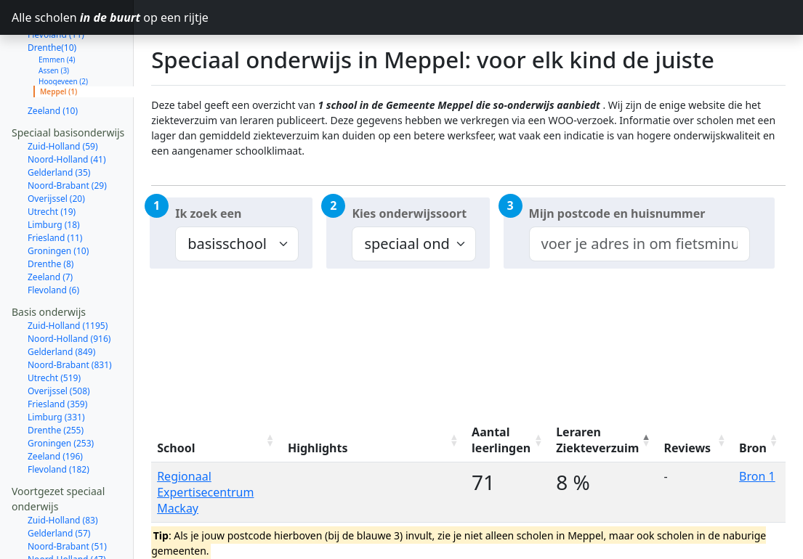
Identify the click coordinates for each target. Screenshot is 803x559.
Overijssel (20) (56, 147)
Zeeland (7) (50, 225)
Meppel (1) (58, 40)
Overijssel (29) (56, 521)
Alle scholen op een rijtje (73, 17)
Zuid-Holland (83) (63, 468)
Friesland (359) (57, 352)
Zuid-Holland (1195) (68, 274)
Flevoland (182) (58, 418)
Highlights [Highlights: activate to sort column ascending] (318, 448)
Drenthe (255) (56, 378)
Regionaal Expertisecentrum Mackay (205, 492)
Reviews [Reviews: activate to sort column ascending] (687, 448)
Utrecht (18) (52, 547)
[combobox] (640, 244)
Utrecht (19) (52, 160)
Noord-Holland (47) (67, 508)
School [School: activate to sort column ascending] (176, 448)
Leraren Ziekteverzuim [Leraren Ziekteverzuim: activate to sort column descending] (597, 440)
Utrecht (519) (54, 326)
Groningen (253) (61, 391)
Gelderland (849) (61, 300)
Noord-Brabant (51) (67, 495)
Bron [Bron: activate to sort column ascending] (753, 448)
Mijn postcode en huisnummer (617, 213)
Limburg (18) (54, 173)
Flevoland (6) (53, 238)
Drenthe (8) (50, 212)
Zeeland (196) (55, 405)
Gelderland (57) (59, 482)
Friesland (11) (55, 186)
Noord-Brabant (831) (70, 313)
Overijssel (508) (59, 339)
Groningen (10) (58, 199)
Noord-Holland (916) (69, 287)
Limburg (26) (54, 534)
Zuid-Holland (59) (63, 95)
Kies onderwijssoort (409, 213)
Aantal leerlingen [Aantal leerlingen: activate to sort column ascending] (501, 440)
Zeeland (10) (53, 59)
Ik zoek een (208, 213)
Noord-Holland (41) (67, 108)
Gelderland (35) (59, 121)
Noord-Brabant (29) (67, 134)
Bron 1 (757, 476)
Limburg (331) (56, 365)
